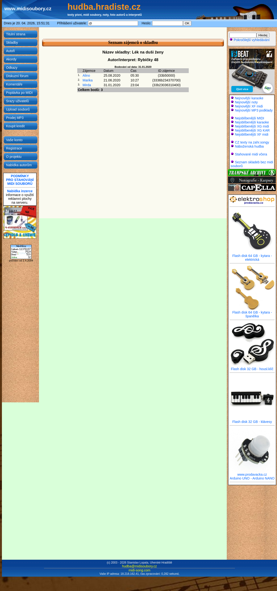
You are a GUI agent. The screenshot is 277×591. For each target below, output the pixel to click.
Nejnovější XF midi (249, 106)
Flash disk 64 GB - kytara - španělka (252, 312)
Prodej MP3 (14, 118)
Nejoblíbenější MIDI (249, 118)
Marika (88, 80)
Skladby (12, 42)
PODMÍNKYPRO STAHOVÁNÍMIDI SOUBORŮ (20, 180)
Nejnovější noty (246, 102)
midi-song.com (139, 570)
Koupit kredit (15, 126)
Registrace (14, 148)
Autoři (10, 51)
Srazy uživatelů (17, 101)
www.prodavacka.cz (252, 472)
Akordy (11, 59)
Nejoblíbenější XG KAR (252, 130)
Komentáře (14, 84)
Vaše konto (14, 140)
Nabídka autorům (19, 165)
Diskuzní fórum (17, 76)
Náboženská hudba (249, 146)
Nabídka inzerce (20, 191)
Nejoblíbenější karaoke (252, 122)
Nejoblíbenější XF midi (251, 134)
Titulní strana (15, 34)
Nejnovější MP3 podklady (254, 110)
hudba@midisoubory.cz (139, 566)
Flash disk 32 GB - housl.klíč (252, 367)
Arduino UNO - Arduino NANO (252, 478)
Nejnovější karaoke (249, 98)
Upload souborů (18, 109)
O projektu (14, 157)
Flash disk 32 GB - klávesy (252, 420)
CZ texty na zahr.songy (252, 142)
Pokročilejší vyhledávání (249, 40)
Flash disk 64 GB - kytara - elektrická (252, 256)
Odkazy (11, 67)
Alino (86, 75)
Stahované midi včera (251, 154)
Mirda (87, 85)
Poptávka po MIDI (19, 93)
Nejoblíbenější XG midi (252, 126)
